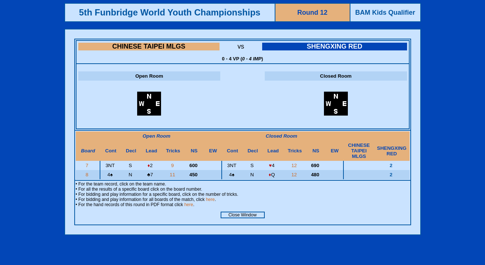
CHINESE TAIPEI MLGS (148, 46)
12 (294, 165)
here (210, 199)
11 (173, 174)
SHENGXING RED (334, 46)
